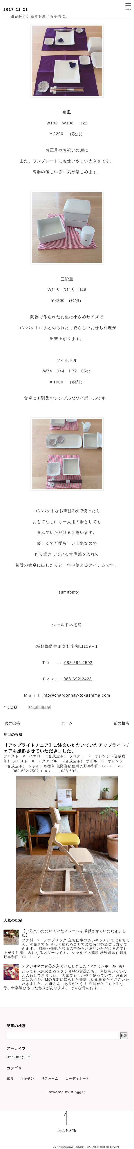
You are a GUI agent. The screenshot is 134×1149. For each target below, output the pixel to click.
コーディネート (77, 1078)
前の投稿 (121, 723)
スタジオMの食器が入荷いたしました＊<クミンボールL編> (73, 966)
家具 (10, 1078)
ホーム (67, 723)
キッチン (27, 1078)
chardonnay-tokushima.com (82, 695)
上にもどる (67, 1130)
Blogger (78, 1092)
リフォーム (49, 1078)
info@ (48, 695)
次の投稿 (12, 723)
